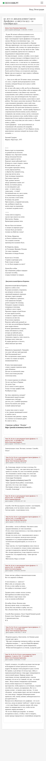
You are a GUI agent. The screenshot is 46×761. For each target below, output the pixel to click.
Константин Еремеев (15, 569)
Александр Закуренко (15, 442)
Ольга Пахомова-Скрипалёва (17, 28)
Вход (31, 9)
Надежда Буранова (14, 499)
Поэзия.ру (12, 2)
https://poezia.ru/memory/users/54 (18, 480)
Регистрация (39, 9)
